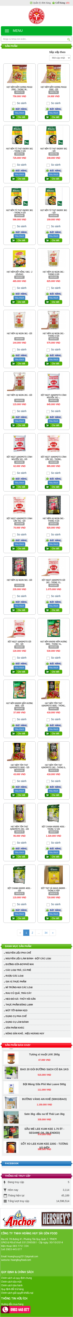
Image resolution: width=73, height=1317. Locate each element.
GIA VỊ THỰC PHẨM (16, 981)
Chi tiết (21, 117)
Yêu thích (19, 113)
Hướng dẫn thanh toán (13, 1307)
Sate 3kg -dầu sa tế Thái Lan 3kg (44, 1115)
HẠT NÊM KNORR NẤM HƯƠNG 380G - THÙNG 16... (53, 642)
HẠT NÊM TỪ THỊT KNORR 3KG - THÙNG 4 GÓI (19, 211)
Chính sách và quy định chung (16, 1277)
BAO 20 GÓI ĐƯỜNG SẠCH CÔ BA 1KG (44, 1070)
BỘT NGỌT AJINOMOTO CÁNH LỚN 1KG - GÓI (19, 519)
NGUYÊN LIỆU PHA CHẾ (18, 953)
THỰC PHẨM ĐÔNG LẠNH (19, 1004)
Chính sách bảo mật (11, 1281)
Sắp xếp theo (57, 52)
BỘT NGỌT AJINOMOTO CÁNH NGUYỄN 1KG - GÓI (19, 457)
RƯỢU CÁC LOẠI (14, 976)
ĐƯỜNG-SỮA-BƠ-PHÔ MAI (20, 964)
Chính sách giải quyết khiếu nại (17, 1292)
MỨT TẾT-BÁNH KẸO (16, 1010)
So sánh (21, 103)
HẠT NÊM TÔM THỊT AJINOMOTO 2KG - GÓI (19, 827)
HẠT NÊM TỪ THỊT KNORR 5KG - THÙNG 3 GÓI (19, 149)
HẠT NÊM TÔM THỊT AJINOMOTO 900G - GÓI (19, 766)
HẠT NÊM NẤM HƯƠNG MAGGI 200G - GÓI (53, 88)
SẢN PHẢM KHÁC (15, 1028)
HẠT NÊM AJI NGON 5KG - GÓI (19, 579)
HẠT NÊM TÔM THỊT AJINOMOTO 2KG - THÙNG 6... (53, 766)
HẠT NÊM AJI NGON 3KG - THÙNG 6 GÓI (53, 272)
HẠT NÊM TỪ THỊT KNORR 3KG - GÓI (53, 211)
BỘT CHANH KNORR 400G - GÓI (19, 889)
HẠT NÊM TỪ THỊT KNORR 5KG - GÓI (53, 149)
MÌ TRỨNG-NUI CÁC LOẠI (19, 987)
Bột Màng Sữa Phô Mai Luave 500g (44, 1085)
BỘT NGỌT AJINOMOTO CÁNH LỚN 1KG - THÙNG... (53, 457)
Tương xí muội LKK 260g (44, 1056)
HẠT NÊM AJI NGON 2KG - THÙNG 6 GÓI (53, 334)
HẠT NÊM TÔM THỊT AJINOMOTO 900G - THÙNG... (53, 704)
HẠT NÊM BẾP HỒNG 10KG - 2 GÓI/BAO (19, 272)
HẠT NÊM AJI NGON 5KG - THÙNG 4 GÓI (53, 519)
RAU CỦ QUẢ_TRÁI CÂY (19, 993)
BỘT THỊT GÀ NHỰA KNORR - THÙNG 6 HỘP (53, 889)
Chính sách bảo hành (11, 1285)
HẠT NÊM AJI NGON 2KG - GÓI (19, 394)
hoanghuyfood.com (21, 1259)
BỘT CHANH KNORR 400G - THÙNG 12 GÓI (53, 827)
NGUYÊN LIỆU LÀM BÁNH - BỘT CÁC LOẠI (28, 958)
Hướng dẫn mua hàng (12, 1304)
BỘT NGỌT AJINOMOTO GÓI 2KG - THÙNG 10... (53, 581)
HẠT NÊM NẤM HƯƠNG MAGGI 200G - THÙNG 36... (19, 88)
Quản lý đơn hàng (42, 2)
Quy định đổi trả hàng (12, 1289)
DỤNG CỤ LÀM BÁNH (17, 1022)
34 (46, 932)
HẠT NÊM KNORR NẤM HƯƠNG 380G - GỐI (19, 704)
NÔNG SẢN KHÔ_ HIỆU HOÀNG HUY (25, 1033)
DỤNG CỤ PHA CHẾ (16, 1016)
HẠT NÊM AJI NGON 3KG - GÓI (19, 333)
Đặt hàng (21, 108)
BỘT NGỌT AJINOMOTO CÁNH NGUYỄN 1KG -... (53, 396)
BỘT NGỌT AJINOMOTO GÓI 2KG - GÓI (19, 642)
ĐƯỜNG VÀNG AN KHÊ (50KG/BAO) (44, 1100)
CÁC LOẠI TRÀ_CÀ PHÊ (18, 970)
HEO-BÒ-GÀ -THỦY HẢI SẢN (20, 999)
